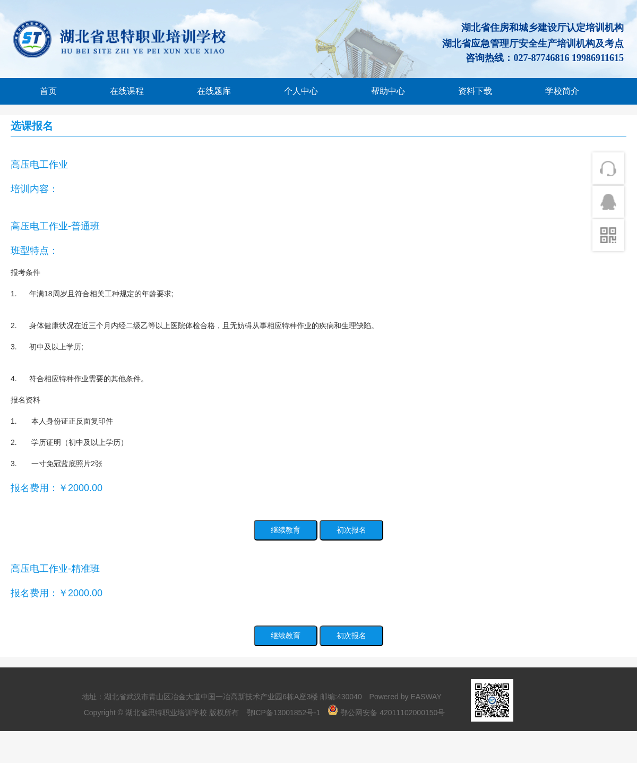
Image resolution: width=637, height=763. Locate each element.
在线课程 (127, 91)
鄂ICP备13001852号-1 (283, 712)
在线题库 (214, 91)
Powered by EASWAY (405, 696)
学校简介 (562, 91)
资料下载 (475, 91)
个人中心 (301, 91)
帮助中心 (388, 91)
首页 (48, 91)
